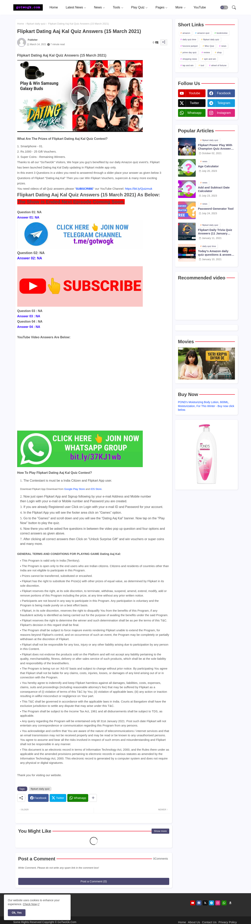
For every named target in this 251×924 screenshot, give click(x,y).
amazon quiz (203, 33)
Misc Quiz (209, 46)
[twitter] (205, 902)
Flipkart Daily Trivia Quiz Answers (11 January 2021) (215, 231)
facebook (224, 93)
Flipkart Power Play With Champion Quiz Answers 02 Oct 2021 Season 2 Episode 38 (215, 146)
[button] (224, 7)
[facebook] (198, 902)
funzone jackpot (190, 46)
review (207, 52)
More (178, 7)
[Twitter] (58, 798)
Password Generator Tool (216, 208)
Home (54, 7)
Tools (116, 7)
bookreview (221, 33)
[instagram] (217, 902)
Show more (160, 831)
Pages (160, 7)
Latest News (74, 7)
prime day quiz (190, 52)
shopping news (190, 59)
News (98, 7)
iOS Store (96, 489)
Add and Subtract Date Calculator (214, 189)
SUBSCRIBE (84, 188)
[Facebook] (38, 798)
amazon (186, 33)
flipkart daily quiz (36, 23)
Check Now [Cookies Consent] (30, 904)
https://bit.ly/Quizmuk (138, 188)
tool (202, 65)
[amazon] (230, 902)
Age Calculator (208, 166)
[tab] (54, 7)
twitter (194, 103)
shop (219, 52)
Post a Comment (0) (93, 881)
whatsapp (194, 112)
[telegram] (211, 902)
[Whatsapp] (77, 798)
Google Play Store (74, 489)
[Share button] (93, 798)
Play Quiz (138, 7)
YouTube (200, 7)
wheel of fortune (218, 65)
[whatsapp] (224, 902)
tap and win (188, 65)
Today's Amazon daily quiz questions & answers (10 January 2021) (216, 252)
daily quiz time (189, 39)
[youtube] (192, 902)
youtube (194, 93)
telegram (223, 103)
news (223, 46)
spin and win (210, 59)
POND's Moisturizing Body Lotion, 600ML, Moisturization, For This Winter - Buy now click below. (206, 406)
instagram (224, 112)
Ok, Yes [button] (17, 912)
